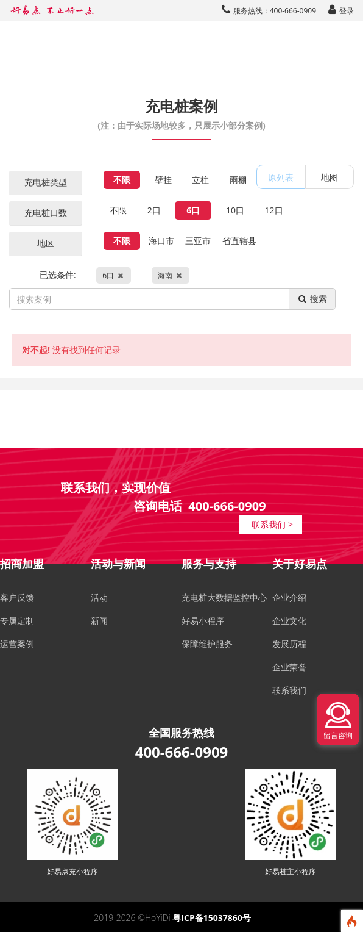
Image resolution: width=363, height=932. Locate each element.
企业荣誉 (289, 667)
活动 (99, 597)
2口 (154, 210)
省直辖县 (239, 240)
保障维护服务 (207, 644)
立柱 (200, 179)
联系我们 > (272, 524)
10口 (235, 210)
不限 (121, 179)
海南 (170, 275)
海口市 (161, 240)
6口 (193, 210)
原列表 (281, 177)
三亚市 (198, 240)
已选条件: (114, 275)
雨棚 (238, 179)
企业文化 (289, 620)
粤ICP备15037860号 (211, 917)
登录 (341, 10)
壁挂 (163, 179)
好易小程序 (203, 620)
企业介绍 (289, 597)
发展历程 (289, 644)
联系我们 (289, 690)
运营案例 (17, 644)
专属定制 (17, 620)
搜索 (312, 298)
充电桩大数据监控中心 (224, 597)
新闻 (99, 620)
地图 (329, 177)
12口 (274, 210)
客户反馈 (17, 597)
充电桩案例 (181, 113)
